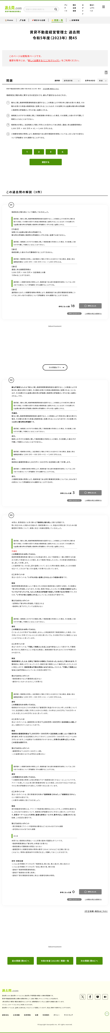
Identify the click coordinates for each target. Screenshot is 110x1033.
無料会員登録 (74, 8)
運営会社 (5, 1015)
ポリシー (57, 1015)
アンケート (65, 8)
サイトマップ (68, 1015)
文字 (90, 80)
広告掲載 (16, 1015)
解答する (45, 162)
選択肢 (57, 80)
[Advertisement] (55, 343)
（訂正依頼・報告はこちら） (51, 89)
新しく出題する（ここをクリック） (43, 60)
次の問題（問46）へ (89, 960)
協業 (36, 1015)
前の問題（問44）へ (20, 960)
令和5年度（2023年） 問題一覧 (55, 960)
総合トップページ (92, 8)
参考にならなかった (74, 313)
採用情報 (27, 1015)
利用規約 (46, 1015)
